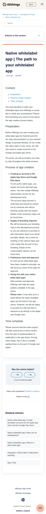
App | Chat (11, 463)
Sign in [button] (31, 4)
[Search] (23, 23)
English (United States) (23, 506)
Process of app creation (20, 98)
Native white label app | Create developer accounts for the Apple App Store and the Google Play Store (22, 422)
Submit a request (32, 391)
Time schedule (16, 101)
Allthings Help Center (9, 14)
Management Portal (27, 14)
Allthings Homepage (23, 493)
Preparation (15, 94)
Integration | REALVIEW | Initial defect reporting (22, 454)
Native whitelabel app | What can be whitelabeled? (22, 434)
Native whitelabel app (12, 17)
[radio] (16, 374)
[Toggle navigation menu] (42, 5)
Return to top (23, 396)
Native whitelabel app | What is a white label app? (20, 444)
